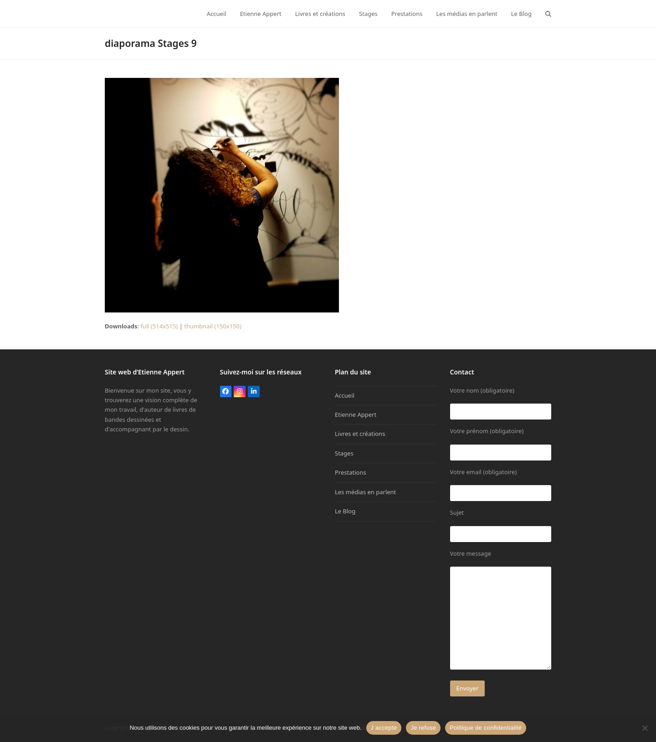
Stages (344, 453)
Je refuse (423, 727)
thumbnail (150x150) (212, 326)
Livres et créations (360, 434)
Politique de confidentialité (486, 727)
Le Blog (345, 511)
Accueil (344, 395)
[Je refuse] (644, 727)
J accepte (384, 727)
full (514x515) (159, 326)
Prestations (350, 472)
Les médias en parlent (365, 492)
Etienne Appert (355, 414)
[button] (548, 13)
